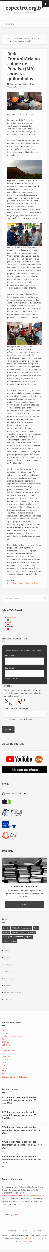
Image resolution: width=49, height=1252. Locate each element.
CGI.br (4, 1039)
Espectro (6, 928)
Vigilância (28, 937)
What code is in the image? (16, 708)
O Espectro (13, 1231)
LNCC (4, 1065)
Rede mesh (31, 932)
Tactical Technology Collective (14, 1077)
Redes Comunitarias (12, 992)
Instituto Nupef (29, 1238)
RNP (4, 1074)
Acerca (7, 957)
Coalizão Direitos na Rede (13, 1036)
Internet (15, 932)
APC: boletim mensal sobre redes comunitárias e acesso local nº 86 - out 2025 (22, 1159)
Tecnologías (9, 964)
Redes (36, 928)
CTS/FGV (5, 1042)
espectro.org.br (25, 7)
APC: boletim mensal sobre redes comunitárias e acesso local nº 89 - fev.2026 (19, 1115)
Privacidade (18, 937)
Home (7, 38)
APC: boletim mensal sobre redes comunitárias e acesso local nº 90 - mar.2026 (19, 1100)
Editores (8, 999)
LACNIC (5, 1062)
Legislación (8, 971)
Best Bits (5, 1033)
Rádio (22, 932)
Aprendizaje (9, 978)
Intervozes (6, 1056)
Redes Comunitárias (15, 583)
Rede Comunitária (9, 941)
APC (3, 1030)
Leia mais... (24, 904)
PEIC (4, 1071)
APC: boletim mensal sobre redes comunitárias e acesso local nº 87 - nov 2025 (22, 1144)
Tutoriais (6, 932)
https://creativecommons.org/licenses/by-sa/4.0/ (21, 1195)
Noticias (7, 985)
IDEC (4, 1053)
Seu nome (10, 655)
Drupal (15, 1214)
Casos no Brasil (31, 583)
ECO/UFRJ (6, 1045)
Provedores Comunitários (24, 886)
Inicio (7, 950)
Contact (37, 1231)
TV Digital (15, 928)
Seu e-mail (10, 668)
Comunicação (26, 928)
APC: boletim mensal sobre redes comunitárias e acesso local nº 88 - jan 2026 (21, 1130)
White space (7, 937)
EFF (3, 1048)
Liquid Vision (27, 1241)
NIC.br (4, 1068)
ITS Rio (5, 1059)
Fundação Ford (8, 1051)
